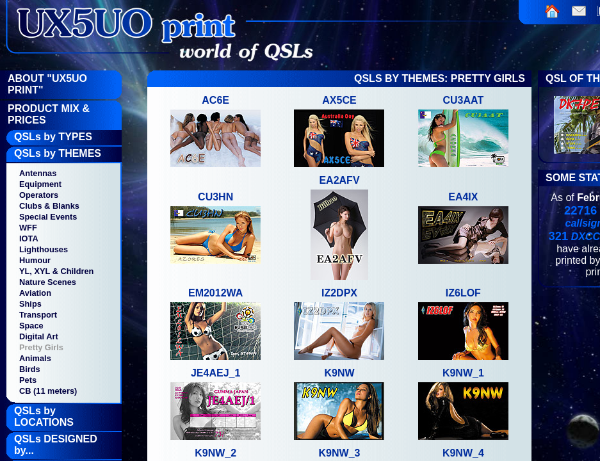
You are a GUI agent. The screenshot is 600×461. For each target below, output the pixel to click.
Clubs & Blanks (49, 206)
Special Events (48, 217)
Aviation (35, 293)
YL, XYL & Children (56, 271)
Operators (38, 195)
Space (31, 325)
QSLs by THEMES (57, 153)
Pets (27, 380)
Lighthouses (43, 249)
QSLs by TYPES (53, 136)
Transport (38, 314)
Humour (35, 260)
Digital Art (38, 336)
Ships (30, 304)
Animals (35, 358)
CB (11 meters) (48, 391)
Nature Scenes (47, 282)
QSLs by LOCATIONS (44, 416)
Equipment (40, 184)
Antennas (37, 173)
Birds (29, 369)
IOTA (28, 238)
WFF (28, 227)
